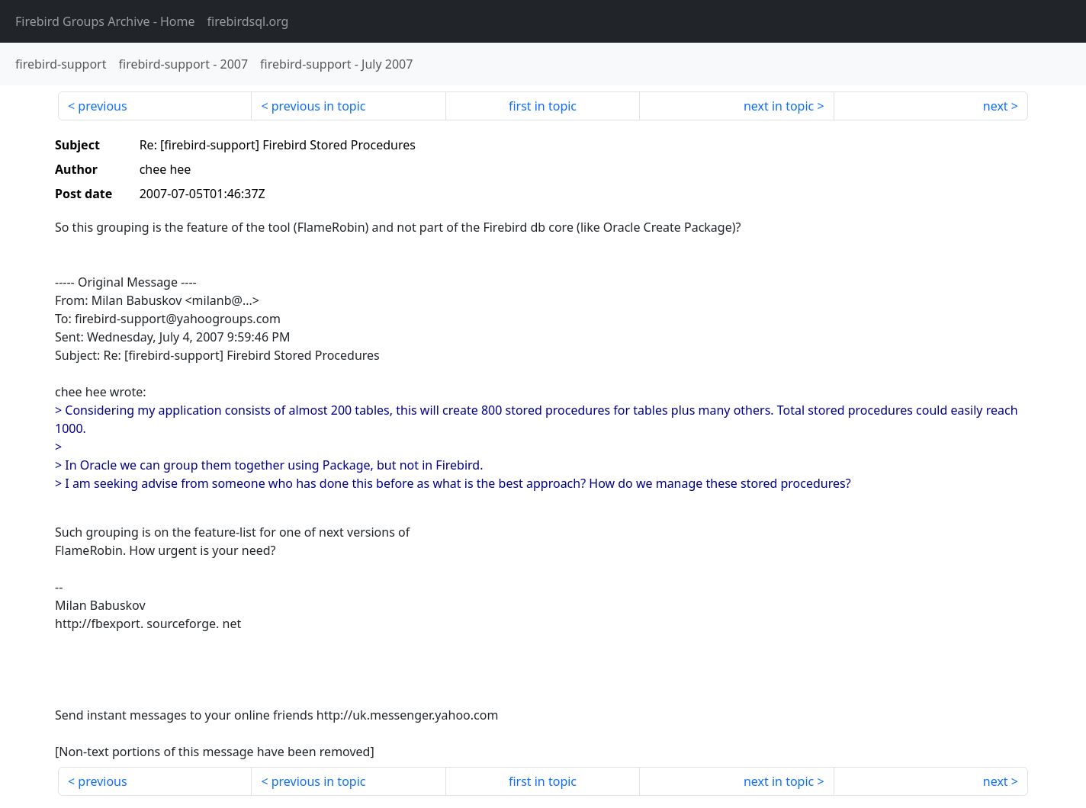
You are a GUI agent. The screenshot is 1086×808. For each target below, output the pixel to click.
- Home (105, 21)
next (995, 106)
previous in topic (319, 106)
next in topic (779, 106)
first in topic (543, 106)
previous (102, 106)
